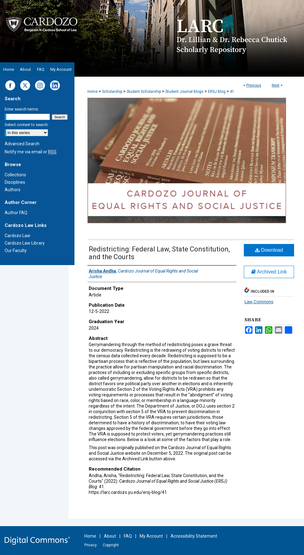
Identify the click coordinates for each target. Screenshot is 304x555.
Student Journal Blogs (184, 91)
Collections (15, 174)
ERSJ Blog (217, 91)
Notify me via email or (30, 151)
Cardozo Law (17, 235)
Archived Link (269, 271)
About (110, 536)
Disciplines (15, 182)
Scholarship (112, 91)
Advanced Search (22, 143)
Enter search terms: (22, 109)
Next (275, 85)
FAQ (128, 536)
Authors (12, 189)
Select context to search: (27, 124)
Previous (253, 85)
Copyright (111, 545)
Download (269, 250)
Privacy (90, 545)
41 (232, 91)
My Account (151, 536)
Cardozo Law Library (25, 243)
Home (92, 91)
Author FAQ (16, 212)
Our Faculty (16, 250)
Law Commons (258, 301)
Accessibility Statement (194, 536)
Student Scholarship (144, 91)
